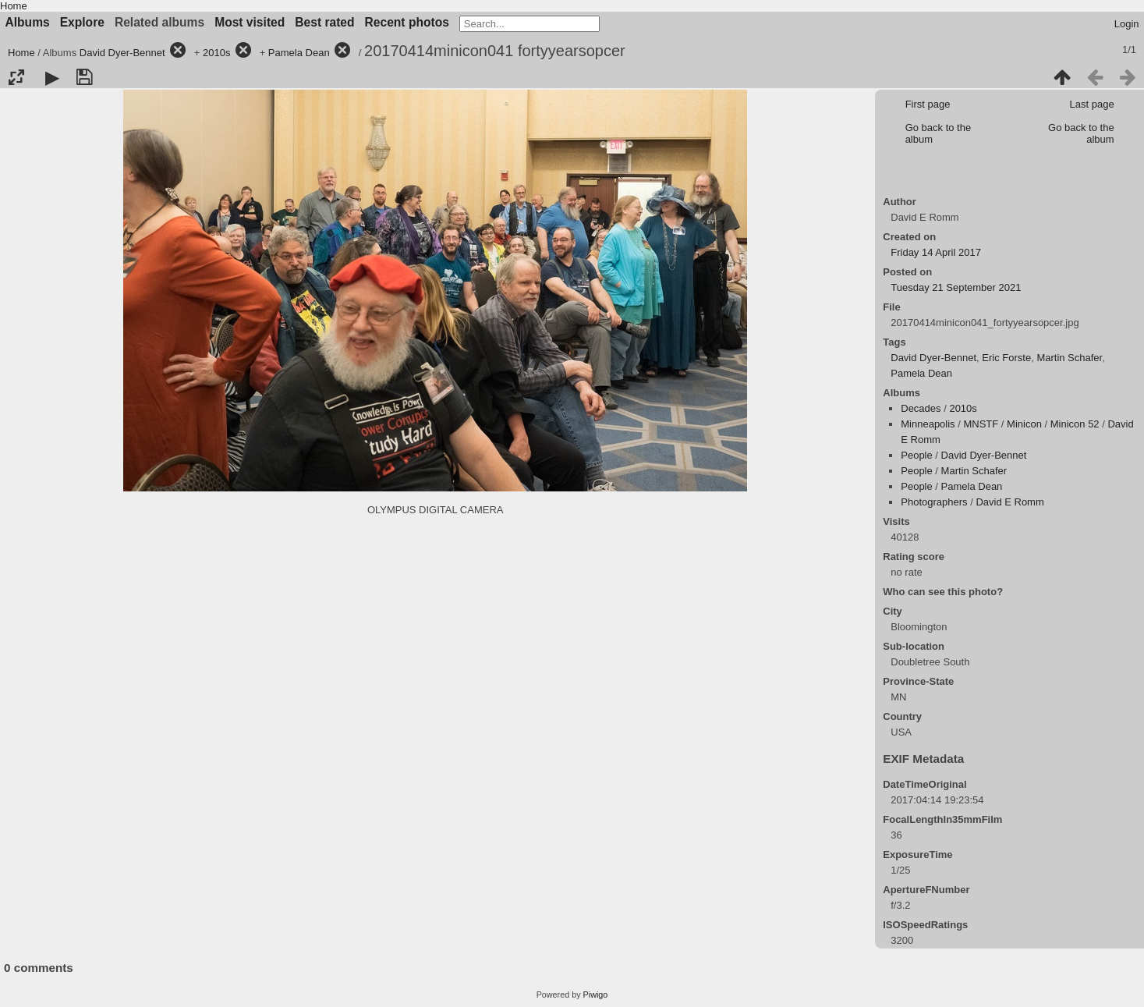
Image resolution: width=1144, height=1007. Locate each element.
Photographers (934, 502)
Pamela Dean (299, 53)
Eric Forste (1006, 357)
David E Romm (1009, 502)
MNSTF (980, 424)
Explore (82, 22)
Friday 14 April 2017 (936, 252)
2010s (216, 53)
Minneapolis (928, 424)
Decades (920, 408)
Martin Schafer (1069, 357)
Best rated (324, 22)
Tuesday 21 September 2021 (956, 287)
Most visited (249, 22)
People (916, 455)
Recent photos (407, 22)
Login (1126, 24)
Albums (27, 22)
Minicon (1024, 424)
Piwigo (595, 994)
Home (13, 6)
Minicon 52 (1075, 424)
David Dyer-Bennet (122, 53)
